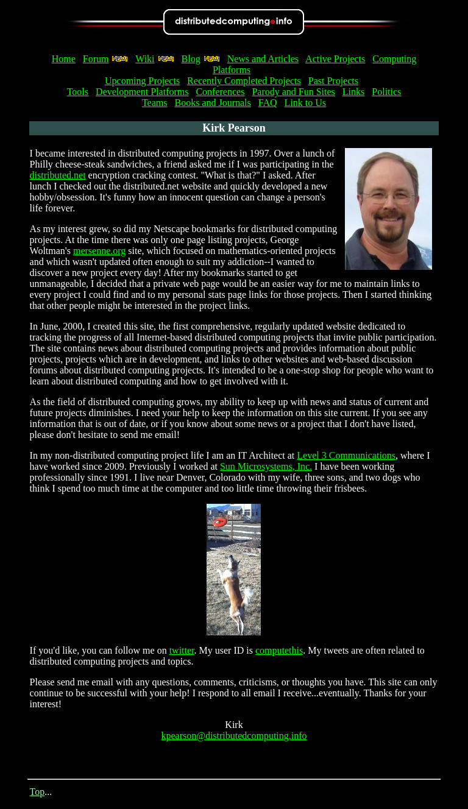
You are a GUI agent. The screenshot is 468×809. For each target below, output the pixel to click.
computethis (279, 650)
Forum (96, 59)
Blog (191, 59)
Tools (77, 92)
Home (64, 59)
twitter (181, 650)
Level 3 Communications (346, 455)
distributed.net (58, 175)
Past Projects (333, 81)
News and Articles (263, 59)
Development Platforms (142, 92)
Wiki (144, 59)
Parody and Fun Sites (293, 92)
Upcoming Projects (142, 81)
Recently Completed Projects (244, 81)
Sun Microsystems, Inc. (266, 466)
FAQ (267, 102)
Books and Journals (212, 102)
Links (353, 92)
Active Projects (335, 59)
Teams (155, 102)
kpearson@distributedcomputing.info (234, 735)
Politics (386, 92)
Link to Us (305, 102)
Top (37, 791)
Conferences (220, 92)
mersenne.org (99, 251)
